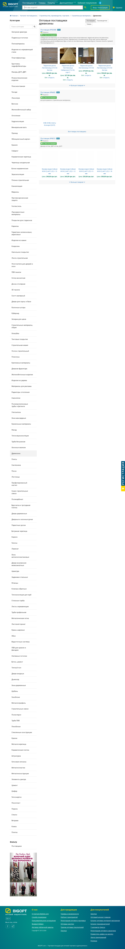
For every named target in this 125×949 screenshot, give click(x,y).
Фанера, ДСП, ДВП (19, 72)
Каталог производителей (100, 924)
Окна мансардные (19, 418)
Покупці (64, 931)
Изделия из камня (19, 240)
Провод (15, 133)
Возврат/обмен (37, 924)
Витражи (15, 821)
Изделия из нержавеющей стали (22, 51)
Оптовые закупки (67, 924)
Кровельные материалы (21, 424)
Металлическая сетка (20, 618)
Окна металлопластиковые (20, 556)
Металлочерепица (19, 744)
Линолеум (16, 98)
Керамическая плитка (20, 750)
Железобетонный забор (21, 110)
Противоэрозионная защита (20, 199)
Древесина (16, 453)
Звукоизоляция (18, 174)
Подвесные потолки (20, 38)
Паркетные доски (19, 525)
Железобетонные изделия (22, 375)
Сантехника (16, 465)
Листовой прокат (18, 624)
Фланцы (15, 583)
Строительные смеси (20, 709)
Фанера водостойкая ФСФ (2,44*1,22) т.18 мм (104, 171)
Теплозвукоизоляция (20, 436)
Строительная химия (20, 345)
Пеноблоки (16, 727)
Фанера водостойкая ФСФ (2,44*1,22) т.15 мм (49, 171)
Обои (14, 636)
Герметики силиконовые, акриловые (22, 233)
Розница (94, 941)
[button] (12, 874)
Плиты (14, 459)
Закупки (94, 914)
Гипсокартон (17, 797)
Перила (14, 809)
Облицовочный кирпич (21, 139)
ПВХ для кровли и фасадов (19, 649)
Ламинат (15, 549)
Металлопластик (18, 768)
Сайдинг (15, 151)
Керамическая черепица (21, 157)
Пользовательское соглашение (44, 921)
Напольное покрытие (20, 252)
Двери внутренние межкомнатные (19, 564)
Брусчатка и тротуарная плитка (21, 506)
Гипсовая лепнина (19, 762)
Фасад (14, 430)
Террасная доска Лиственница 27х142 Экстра (49, 68)
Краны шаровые (18, 630)
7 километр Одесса (98, 927)
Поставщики (17, 846)
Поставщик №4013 (47, 139)
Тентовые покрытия (20, 339)
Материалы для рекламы (22, 386)
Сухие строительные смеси (20, 492)
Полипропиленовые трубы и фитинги (20, 405)
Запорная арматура (19, 32)
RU (8, 918)
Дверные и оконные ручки (22, 519)
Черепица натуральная (21, 163)
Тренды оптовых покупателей (72, 927)
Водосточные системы (21, 642)
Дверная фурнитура (19, 369)
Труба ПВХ (16, 721)
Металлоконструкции (20, 774)
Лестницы (16, 477)
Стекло (14, 815)
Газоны (14, 543)
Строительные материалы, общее (22, 326)
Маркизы (15, 192)
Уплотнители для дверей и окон (22, 265)
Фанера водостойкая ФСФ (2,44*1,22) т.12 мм (68, 171)
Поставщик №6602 (47, 92)
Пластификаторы (18, 58)
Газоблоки (16, 697)
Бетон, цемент (17, 662)
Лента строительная (20, 258)
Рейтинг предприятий (69, 917)
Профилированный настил (19, 484)
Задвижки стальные (20, 577)
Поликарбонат (17, 499)
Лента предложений (98, 937)
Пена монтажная (18, 86)
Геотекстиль (16, 206)
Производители (102, 21)
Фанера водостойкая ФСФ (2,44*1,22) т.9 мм (86, 171)
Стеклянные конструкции (22, 732)
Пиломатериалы (18, 44)
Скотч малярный (18, 296)
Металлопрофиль (19, 703)
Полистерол (16, 715)
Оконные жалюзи (19, 448)
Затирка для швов (19, 319)
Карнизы (15, 226)
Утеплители (16, 412)
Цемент (15, 785)
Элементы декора (19, 779)
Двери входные (18, 674)
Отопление (16, 116)
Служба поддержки (39, 917)
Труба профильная (19, 612)
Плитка (14, 832)
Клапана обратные (19, 589)
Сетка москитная (18, 278)
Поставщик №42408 (48, 30)
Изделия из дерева (19, 380)
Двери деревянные (19, 514)
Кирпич (14, 537)
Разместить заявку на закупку (102, 934)
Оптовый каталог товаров (100, 917)
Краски (14, 738)
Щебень (15, 691)
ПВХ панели (16, 272)
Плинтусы (16, 357)
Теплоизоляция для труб (21, 595)
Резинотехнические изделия (19, 79)
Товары (89, 24)
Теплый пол (16, 668)
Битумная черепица (19, 531)
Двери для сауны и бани (21, 302)
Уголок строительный (20, 351)
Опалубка (15, 333)
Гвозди (14, 92)
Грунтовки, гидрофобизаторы (19, 65)
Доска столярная (18, 284)
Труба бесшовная (18, 442)
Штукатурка (16, 756)
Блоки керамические (20, 169)
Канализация (17, 186)
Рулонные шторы (18, 308)
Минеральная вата (19, 127)
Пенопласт (16, 803)
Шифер (14, 791)
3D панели (16, 290)
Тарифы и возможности (70, 914)
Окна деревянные (19, 685)
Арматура (15, 571)
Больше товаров (77, 85)
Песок (14, 471)
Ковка (14, 827)
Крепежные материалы (21, 363)
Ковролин (16, 246)
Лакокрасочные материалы (18, 213)
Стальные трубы (18, 601)
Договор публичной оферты (42, 927)
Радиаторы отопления (20, 392)
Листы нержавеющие (20, 607)
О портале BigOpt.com (40, 914)
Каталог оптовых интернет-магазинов (105, 921)
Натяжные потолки (19, 656)
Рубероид (15, 313)
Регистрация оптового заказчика (103, 931)
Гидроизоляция (18, 121)
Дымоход (15, 679)
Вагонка (15, 104)
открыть (51, 78)
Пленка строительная (20, 180)
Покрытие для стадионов (22, 220)
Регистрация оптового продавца (73, 921)
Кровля (14, 145)
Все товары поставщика (77, 131)
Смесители (16, 398)
